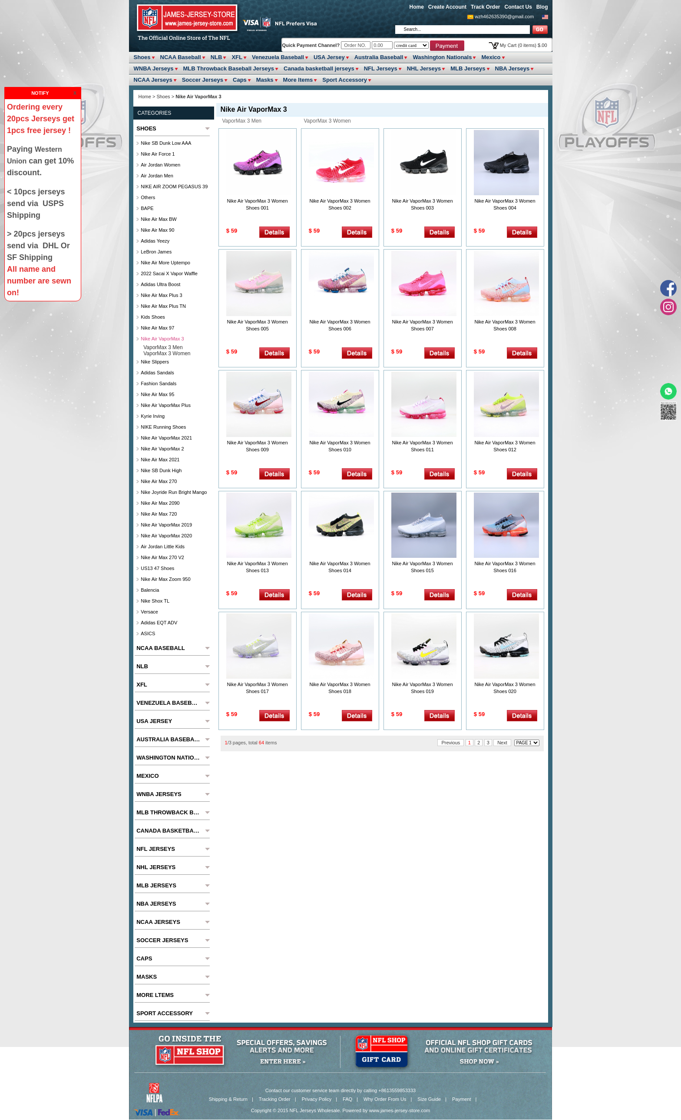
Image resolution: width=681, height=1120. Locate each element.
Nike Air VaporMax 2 (162, 448)
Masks (265, 80)
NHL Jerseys (424, 68)
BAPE (147, 208)
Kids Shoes (153, 317)
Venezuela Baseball (278, 57)
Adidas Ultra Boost (160, 284)
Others (148, 197)
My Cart (523, 45)
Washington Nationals (442, 57)
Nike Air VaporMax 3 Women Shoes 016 (504, 567)
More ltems (298, 80)
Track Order (485, 7)
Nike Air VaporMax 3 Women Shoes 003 (422, 204)
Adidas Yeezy (155, 240)
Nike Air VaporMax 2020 (166, 535)
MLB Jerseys (467, 68)
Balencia (150, 590)
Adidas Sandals (157, 372)
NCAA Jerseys (153, 80)
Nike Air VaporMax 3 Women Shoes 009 (257, 446)
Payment (461, 1099)
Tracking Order (275, 1099)
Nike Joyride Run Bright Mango (174, 492)
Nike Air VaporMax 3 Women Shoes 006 (339, 325)
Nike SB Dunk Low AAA (166, 143)
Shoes (142, 57)
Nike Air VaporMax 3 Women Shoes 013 (257, 567)
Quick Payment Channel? (311, 45)
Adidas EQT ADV (159, 622)
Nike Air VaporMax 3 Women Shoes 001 (257, 204)
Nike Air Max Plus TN (163, 306)
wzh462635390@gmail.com (504, 16)
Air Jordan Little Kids (163, 546)
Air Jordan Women (160, 164)
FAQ (347, 1099)
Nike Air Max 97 (157, 327)
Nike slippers (155, 361)
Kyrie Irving (153, 416)
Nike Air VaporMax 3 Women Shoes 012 (504, 446)
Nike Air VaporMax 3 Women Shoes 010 (339, 446)
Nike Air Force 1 (158, 154)
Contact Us (518, 7)
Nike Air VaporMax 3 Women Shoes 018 (339, 688)
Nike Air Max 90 (157, 230)
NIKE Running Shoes (163, 427)
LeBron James (156, 251)
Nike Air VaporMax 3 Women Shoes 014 (339, 567)
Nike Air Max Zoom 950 (165, 579)
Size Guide (429, 1099)
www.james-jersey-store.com (399, 1110)
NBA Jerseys (512, 68)
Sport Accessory (344, 80)
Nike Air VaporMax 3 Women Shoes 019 (422, 688)
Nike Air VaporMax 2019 (166, 524)
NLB (216, 57)
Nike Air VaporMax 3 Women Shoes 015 (422, 567)
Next (502, 742)
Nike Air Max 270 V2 (162, 557)
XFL (236, 57)
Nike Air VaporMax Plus (166, 405)
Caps (240, 80)
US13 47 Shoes (157, 568)
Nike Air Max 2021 (160, 459)
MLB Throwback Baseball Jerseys (228, 68)
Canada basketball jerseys (319, 68)
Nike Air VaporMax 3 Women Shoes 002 (339, 204)
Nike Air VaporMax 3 (162, 338)
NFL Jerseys (380, 68)
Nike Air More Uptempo (165, 262)
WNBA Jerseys (154, 68)
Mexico (490, 57)
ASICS (148, 633)
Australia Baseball (378, 57)
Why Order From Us (385, 1099)
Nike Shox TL (155, 600)
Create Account (447, 7)
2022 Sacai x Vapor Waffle (169, 273)
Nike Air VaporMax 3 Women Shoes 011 (422, 446)
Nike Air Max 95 (157, 394)
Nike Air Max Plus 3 (161, 295)
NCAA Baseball (180, 57)
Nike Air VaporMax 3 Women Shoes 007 (422, 325)
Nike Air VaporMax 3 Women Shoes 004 (504, 204)
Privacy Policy (316, 1099)
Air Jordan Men (157, 175)
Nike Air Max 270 (159, 481)
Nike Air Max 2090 (160, 503)
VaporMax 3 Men (242, 121)
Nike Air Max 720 (159, 514)
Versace (149, 611)
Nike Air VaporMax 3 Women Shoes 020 (504, 688)
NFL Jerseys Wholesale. (315, 1110)
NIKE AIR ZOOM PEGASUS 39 (174, 186)
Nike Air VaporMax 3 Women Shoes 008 (504, 325)
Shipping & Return (228, 1099)
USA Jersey (329, 57)
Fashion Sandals (158, 383)
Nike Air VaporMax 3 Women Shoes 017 (257, 688)
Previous (450, 742)
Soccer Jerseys (202, 80)
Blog (542, 7)
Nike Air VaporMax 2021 (166, 437)
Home (417, 7)
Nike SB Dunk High (161, 470)
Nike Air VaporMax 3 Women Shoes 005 (257, 325)
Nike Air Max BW (159, 219)
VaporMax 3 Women (327, 121)
